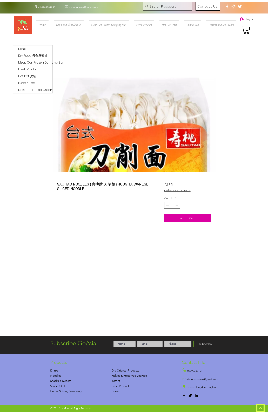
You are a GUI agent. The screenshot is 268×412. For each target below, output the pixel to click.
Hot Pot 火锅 (27, 76)
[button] (43, 24)
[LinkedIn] (196, 395)
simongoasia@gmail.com (83, 7)
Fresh (114, 386)
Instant (115, 380)
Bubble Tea (26, 83)
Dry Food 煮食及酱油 (33, 55)
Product (124, 386)
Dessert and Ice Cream (35, 90)
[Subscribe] (205, 344)
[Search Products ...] (167, 6)
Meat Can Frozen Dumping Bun (35, 62)
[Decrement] (167, 205)
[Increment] (177, 205)
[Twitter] (190, 395)
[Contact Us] (208, 6)
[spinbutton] (172, 205)
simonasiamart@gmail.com (202, 379)
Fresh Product (28, 69)
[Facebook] (184, 395)
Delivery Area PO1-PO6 (177, 190)
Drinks (22, 49)
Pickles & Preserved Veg (126, 375)
